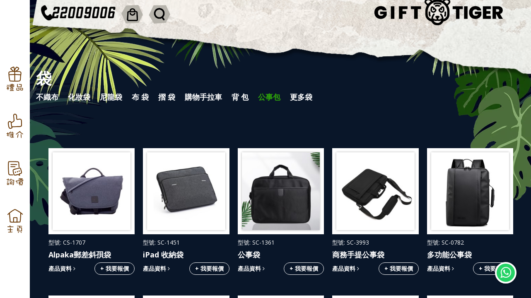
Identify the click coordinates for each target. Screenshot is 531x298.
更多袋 (301, 97)
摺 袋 (166, 97)
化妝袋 (79, 97)
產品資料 (61, 268)
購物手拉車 (203, 97)
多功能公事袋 (449, 254)
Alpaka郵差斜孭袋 (79, 254)
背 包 (240, 97)
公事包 (269, 97)
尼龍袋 (111, 97)
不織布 (47, 97)
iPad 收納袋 (163, 254)
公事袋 (249, 254)
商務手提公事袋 (358, 254)
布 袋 (140, 97)
